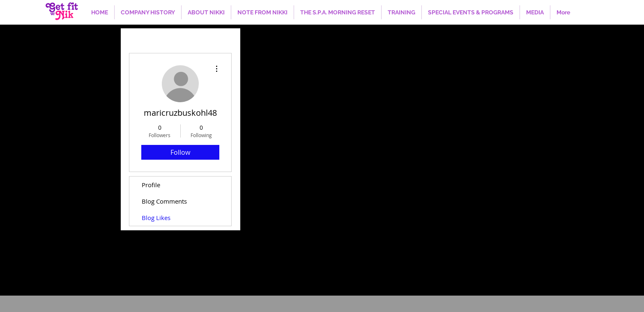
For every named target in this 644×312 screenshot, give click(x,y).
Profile (151, 185)
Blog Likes (156, 217)
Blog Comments (164, 201)
